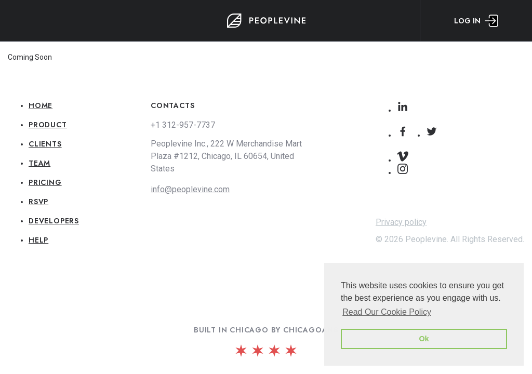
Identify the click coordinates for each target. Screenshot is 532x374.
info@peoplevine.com (190, 189)
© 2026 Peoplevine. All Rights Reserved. (450, 239)
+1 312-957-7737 (183, 125)
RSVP (38, 201)
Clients (45, 144)
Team (39, 163)
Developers (54, 221)
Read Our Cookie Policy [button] (386, 312)
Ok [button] (424, 339)
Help (38, 240)
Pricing (45, 182)
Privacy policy (401, 222)
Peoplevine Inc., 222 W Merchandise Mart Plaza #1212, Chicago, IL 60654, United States (226, 156)
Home (40, 105)
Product (48, 124)
